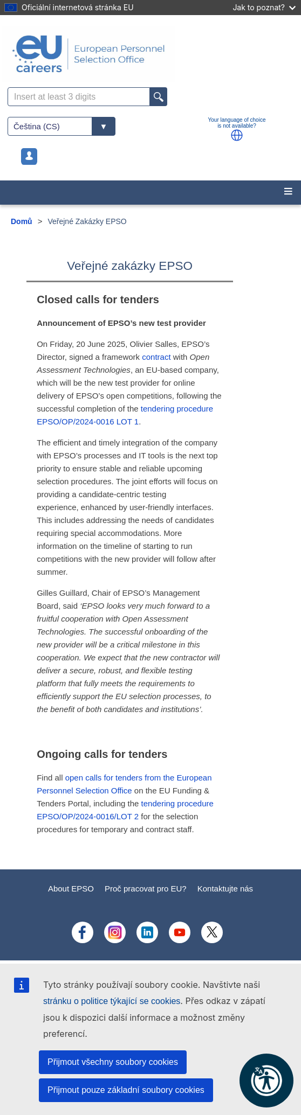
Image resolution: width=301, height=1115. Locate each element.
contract (156, 356)
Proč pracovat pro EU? (146, 888)
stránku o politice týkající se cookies (111, 1001)
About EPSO (71, 888)
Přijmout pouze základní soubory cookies (125, 1090)
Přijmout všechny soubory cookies (112, 1062)
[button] (236, 135)
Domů (21, 221)
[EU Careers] (150, 54)
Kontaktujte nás (225, 888)
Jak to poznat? (264, 7)
